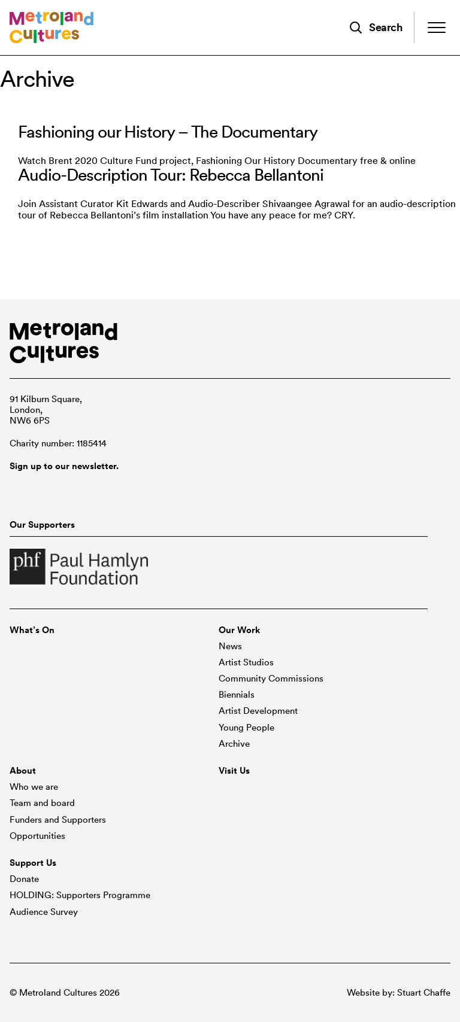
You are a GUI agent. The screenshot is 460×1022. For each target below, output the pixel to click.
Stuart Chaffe (423, 992)
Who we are (34, 786)
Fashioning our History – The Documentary (167, 131)
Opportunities (37, 836)
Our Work (239, 630)
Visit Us (234, 770)
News (230, 646)
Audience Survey (44, 912)
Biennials (237, 694)
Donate (24, 879)
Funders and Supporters (58, 819)
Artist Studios (246, 662)
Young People (246, 727)
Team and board (42, 803)
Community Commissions (271, 678)
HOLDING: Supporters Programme (80, 895)
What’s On (32, 630)
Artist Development (258, 710)
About (23, 770)
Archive (234, 743)
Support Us (33, 862)
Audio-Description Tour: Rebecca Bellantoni (170, 175)
